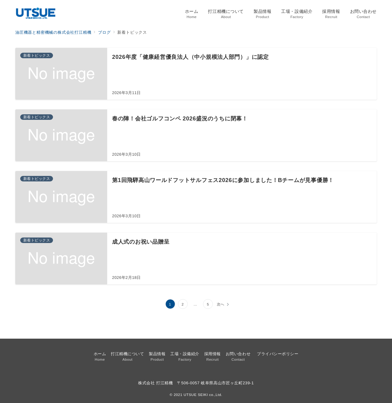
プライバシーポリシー (277, 354)
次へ (221, 304)
